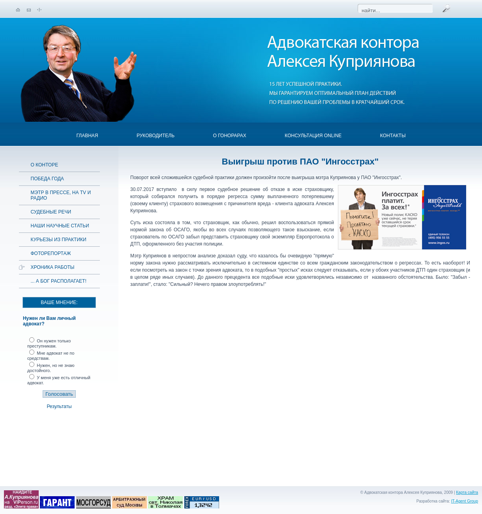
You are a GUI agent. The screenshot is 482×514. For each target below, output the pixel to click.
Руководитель (155, 135)
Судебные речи (51, 212)
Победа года (47, 178)
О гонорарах (229, 135)
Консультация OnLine (313, 135)
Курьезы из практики (58, 239)
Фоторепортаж (51, 253)
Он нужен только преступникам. (49, 343)
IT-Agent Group (464, 501)
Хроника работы (53, 267)
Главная (87, 135)
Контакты (393, 135)
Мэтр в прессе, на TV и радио (61, 195)
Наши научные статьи (60, 226)
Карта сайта (467, 492)
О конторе (44, 165)
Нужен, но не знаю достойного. (51, 368)
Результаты (59, 406)
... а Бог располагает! (58, 281)
